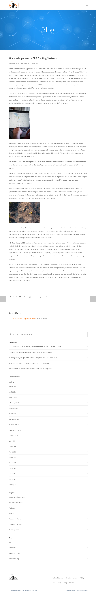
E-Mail (43, 296)
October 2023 (14, 424)
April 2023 (12, 457)
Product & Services (57, 578)
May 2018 (12, 479)
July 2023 (12, 441)
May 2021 (12, 463)
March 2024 (13, 397)
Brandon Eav (25, 64)
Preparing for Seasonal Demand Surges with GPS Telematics (30, 352)
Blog (65, 583)
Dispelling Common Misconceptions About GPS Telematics (29, 363)
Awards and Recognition (17, 497)
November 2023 (14, 419)
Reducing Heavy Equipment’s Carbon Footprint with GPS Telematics (33, 357)
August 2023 (13, 435)
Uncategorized (14, 529)
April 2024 (12, 392)
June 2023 (12, 446)
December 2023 (14, 413)
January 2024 (13, 408)
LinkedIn (33, 296)
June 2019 (12, 468)
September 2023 (15, 430)
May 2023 (12, 452)
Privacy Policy (71, 590)
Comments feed (14, 553)
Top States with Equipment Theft (24, 318)
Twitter (23, 296)
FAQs (59, 583)
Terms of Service (82, 590)
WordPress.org (14, 558)
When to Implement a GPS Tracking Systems (33, 58)
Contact (71, 583)
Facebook (13, 296)
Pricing (82, 578)
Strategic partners (15, 524)
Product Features (15, 519)
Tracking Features (71, 578)
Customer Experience (16, 502)
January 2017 (13, 484)
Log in (11, 542)
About (53, 583)
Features (12, 508)
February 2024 (14, 403)
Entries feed (13, 547)
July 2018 (12, 473)
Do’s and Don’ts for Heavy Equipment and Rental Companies (30, 368)
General (35, 64)
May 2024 (12, 386)
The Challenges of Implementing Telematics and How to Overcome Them (35, 346)
